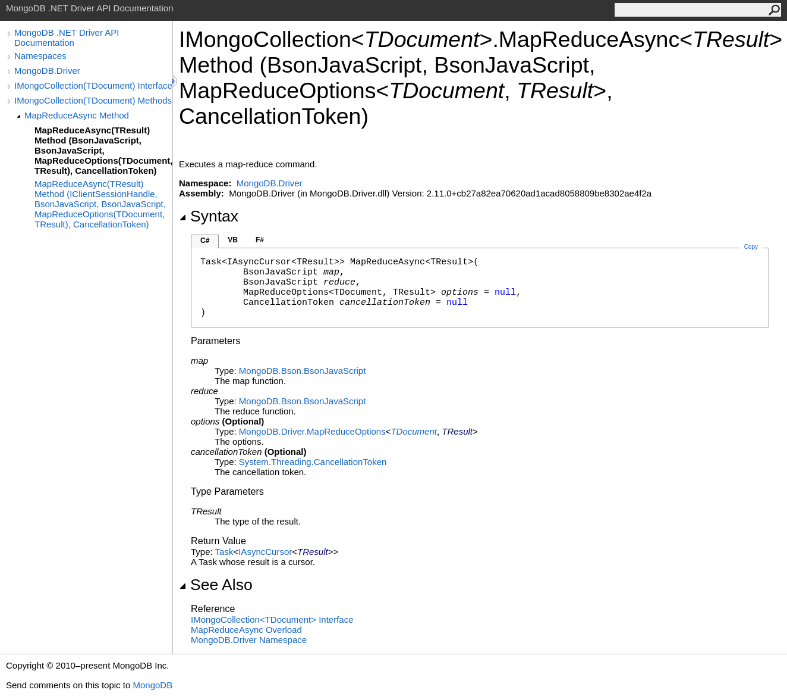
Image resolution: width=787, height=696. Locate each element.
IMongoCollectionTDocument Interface (272, 619)
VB (233, 240)
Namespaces (40, 56)
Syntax (208, 216)
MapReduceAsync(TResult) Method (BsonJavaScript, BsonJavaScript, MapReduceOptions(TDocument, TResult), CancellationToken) (103, 150)
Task (224, 552)
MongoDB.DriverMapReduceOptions (312, 431)
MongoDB (152, 685)
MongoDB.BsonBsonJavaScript (302, 371)
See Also (216, 585)
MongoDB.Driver (47, 70)
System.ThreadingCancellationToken (312, 462)
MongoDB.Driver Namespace (249, 640)
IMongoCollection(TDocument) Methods (93, 100)
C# (204, 240)
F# (260, 240)
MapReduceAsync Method (76, 115)
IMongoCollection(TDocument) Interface (93, 85)
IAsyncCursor (265, 552)
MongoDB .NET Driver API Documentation (66, 37)
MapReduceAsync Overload (246, 630)
